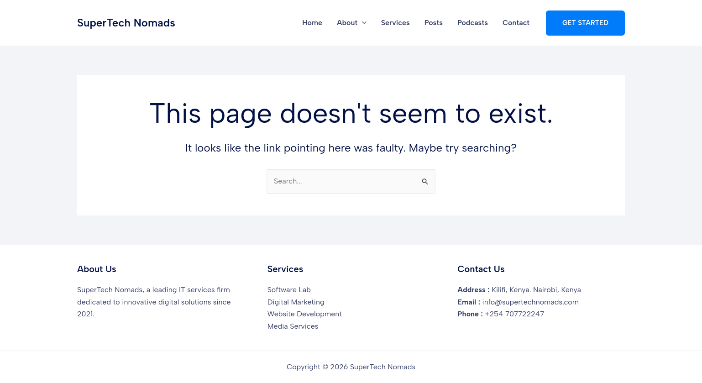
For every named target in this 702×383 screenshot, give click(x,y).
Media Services (293, 326)
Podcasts (472, 22)
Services (395, 22)
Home (312, 22)
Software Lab (289, 289)
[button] (362, 23)
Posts (433, 22)
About (352, 23)
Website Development (304, 314)
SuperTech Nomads (126, 22)
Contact (516, 22)
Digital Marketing (296, 302)
